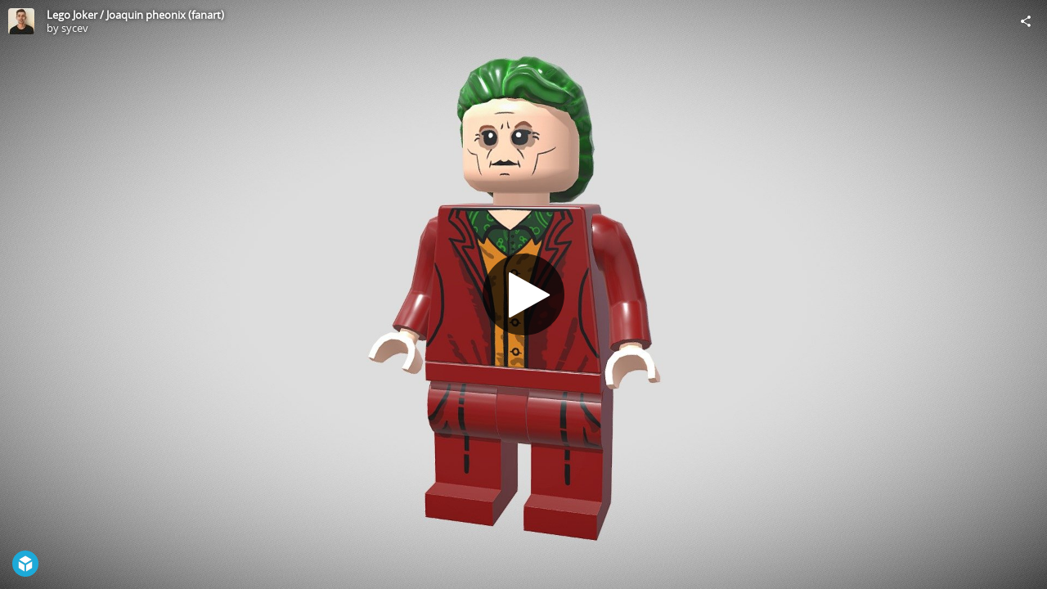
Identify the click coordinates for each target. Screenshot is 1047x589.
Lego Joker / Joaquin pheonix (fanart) (135, 14)
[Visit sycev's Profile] (21, 21)
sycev (74, 27)
